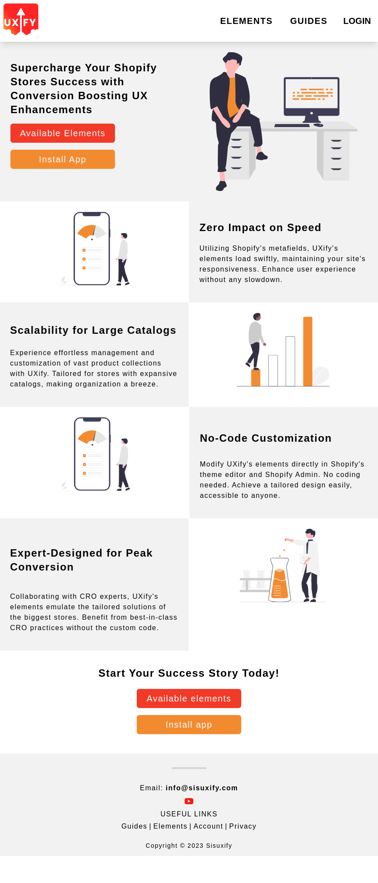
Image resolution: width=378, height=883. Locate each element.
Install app (189, 724)
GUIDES (308, 21)
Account (208, 826)
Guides (135, 826)
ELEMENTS (246, 21)
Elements (170, 826)
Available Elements (63, 133)
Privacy (242, 826)
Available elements (189, 698)
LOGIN (357, 21)
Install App (63, 159)
